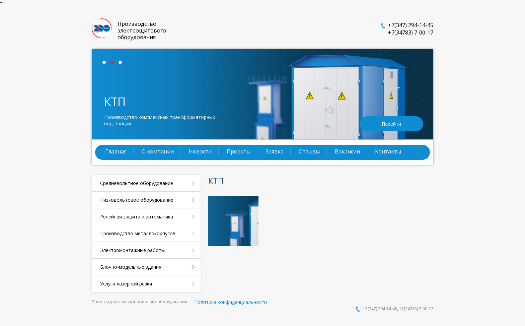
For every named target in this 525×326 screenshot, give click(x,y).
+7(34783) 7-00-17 (410, 32)
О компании (158, 151)
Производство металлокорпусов (137, 233)
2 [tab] (113, 64)
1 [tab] (105, 64)
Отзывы (309, 151)
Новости (200, 151)
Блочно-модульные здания (130, 267)
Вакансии (347, 151)
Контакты (388, 151)
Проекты (238, 151)
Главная (116, 151)
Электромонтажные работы (132, 250)
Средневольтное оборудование (136, 183)
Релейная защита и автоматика (136, 216)
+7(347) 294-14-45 (410, 25)
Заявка (275, 151)
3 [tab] (122, 64)
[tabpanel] (262, 94)
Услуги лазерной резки (126, 283)
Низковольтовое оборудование (136, 200)
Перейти (391, 124)
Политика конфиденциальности (230, 302)
